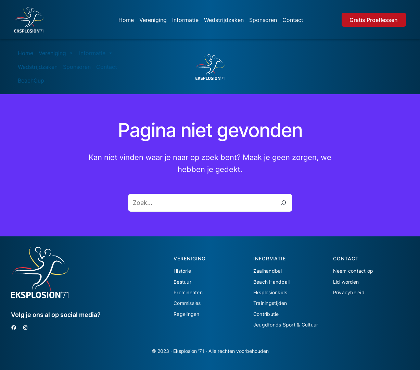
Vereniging (153, 19)
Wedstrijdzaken (224, 19)
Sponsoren (263, 19)
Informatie (185, 19)
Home (126, 19)
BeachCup (31, 80)
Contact (292, 19)
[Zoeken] (283, 203)
